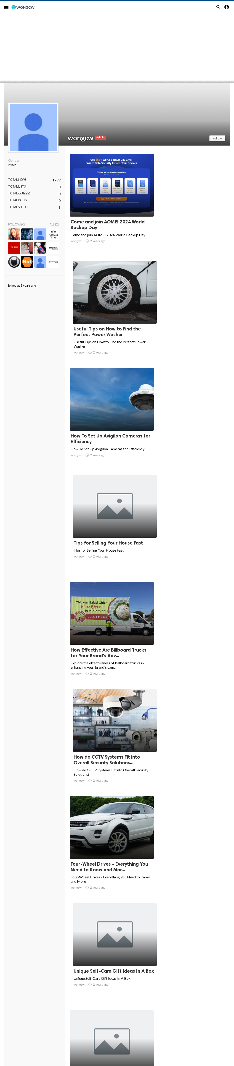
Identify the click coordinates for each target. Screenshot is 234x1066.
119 (198, 1024)
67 (178, 1024)
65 (158, 1024)
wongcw (80, 137)
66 (168, 1024)
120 (208, 1024)
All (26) (55, 224)
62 (127, 1024)
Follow (217, 138)
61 (117, 1024)
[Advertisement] (117, 49)
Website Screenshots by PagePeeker (29, 1064)
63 (138, 1024)
